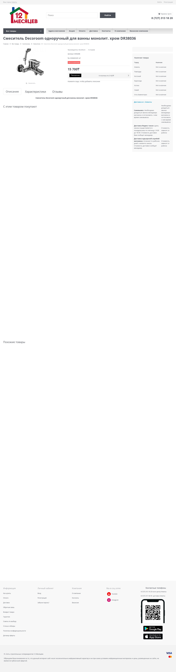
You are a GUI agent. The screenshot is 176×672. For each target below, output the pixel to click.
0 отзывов (91, 50)
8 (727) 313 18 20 (146, 592)
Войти (159, 2)
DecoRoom (82, 50)
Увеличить (31, 83)
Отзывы (57, 91)
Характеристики (35, 91)
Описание (12, 91)
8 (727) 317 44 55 (147, 596)
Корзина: (165, 14)
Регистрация (168, 2)
